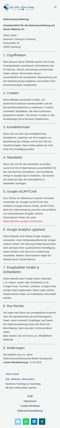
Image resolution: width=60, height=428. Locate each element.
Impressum (30, 401)
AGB (30, 396)
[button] (55, 7)
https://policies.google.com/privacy (23, 221)
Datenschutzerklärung (30, 410)
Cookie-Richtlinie (30, 406)
